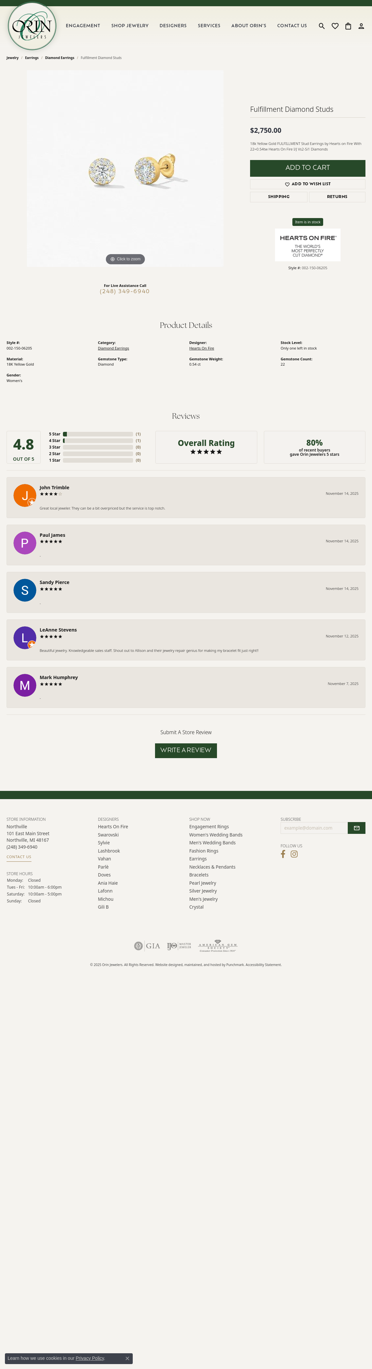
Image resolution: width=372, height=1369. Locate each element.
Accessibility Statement (263, 964)
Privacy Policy (90, 1358)
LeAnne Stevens (58, 630)
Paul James (52, 535)
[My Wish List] (335, 25)
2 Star (54, 453)
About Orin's (248, 26)
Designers (173, 26)
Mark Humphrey (59, 677)
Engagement (83, 26)
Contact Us (292, 26)
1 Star (54, 460)
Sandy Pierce (54, 582)
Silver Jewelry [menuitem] (203, 891)
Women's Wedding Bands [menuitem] (216, 835)
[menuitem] (147, 946)
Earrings (32, 57)
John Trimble (54, 487)
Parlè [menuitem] (103, 867)
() (138, 434)
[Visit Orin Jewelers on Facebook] (283, 854)
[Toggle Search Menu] (322, 25)
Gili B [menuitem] (103, 907)
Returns (337, 197)
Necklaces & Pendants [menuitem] (212, 867)
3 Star (54, 447)
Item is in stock (308, 221)
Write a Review (186, 751)
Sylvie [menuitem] (104, 842)
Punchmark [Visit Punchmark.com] (235, 964)
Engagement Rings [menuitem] (209, 826)
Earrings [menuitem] (198, 859)
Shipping (278, 197)
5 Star (54, 434)
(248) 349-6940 (125, 291)
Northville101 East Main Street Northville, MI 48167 (28, 841)
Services (209, 26)
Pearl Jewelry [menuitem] (202, 883)
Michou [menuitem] (106, 899)
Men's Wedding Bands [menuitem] (212, 842)
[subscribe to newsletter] (356, 828)
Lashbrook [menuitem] (109, 851)
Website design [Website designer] (167, 964)
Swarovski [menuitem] (108, 835)
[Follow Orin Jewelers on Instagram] (294, 854)
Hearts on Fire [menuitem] (113, 826)
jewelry (13, 57)
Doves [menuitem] (104, 875)
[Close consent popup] (127, 1358)
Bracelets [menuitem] (199, 875)
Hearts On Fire (201, 348)
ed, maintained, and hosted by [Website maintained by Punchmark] (202, 964)
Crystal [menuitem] (196, 907)
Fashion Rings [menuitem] (204, 851)
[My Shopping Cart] (348, 25)
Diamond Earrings (59, 57)
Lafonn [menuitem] (105, 891)
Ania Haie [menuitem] (108, 883)
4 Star (54, 440)
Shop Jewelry (130, 26)
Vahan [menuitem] (104, 859)
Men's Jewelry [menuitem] (203, 899)
